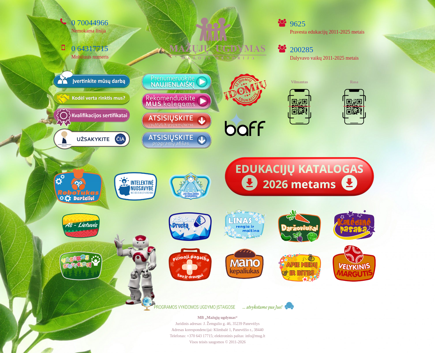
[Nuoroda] (299, 176)
